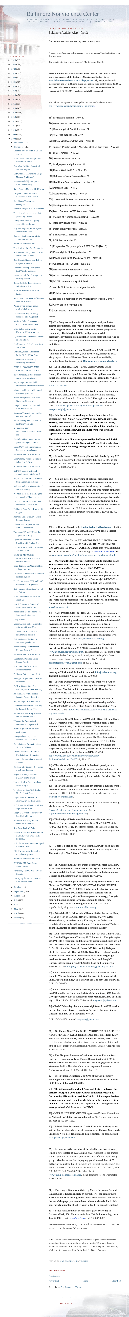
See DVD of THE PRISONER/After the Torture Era (27, 431)
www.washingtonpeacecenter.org (65, 1174)
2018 (13, 95)
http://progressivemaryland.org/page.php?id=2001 (90, 966)
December (19, 142)
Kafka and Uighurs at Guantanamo (28, 208)
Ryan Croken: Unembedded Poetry (28, 189)
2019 (13, 90)
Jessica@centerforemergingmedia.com (68, 810)
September (19, 891)
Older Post (116, 1281)
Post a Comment (54, 1276)
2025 (13, 64)
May (16, 909)
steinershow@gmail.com (61, 796)
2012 (13, 121)
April (16, 913)
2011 (13, 125)
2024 (13, 69)
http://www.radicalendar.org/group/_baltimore (71, 106)
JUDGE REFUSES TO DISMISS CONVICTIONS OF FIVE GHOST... (28, 835)
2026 (13, 60)
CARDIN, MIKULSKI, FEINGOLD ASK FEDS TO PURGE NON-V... (27, 558)
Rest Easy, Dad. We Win (24, 828)
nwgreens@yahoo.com (104, 1000)
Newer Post (54, 1281)
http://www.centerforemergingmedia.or (68, 813)
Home (85, 1281)
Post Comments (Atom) (71, 1287)
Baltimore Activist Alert (23, 243)
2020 (13, 86)
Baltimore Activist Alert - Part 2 (27, 454)
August (17, 895)
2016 (13, 104)
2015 (13, 108)
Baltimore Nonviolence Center (63, 14)
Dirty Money (19, 619)
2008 (13, 138)
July (16, 900)
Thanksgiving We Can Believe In (27, 248)
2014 (13, 112)
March (17, 917)
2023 (13, 73)
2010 (13, 130)
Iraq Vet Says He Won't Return (26, 701)
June (16, 904)
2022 (13, 77)
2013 (13, 117)
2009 (13, 134)
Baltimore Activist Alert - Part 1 (27, 466)
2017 (13, 99)
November (19, 147)
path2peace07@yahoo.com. (62, 1137)
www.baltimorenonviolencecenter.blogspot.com (71, 80)
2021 (13, 82)
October (18, 887)
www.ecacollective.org (85, 907)
